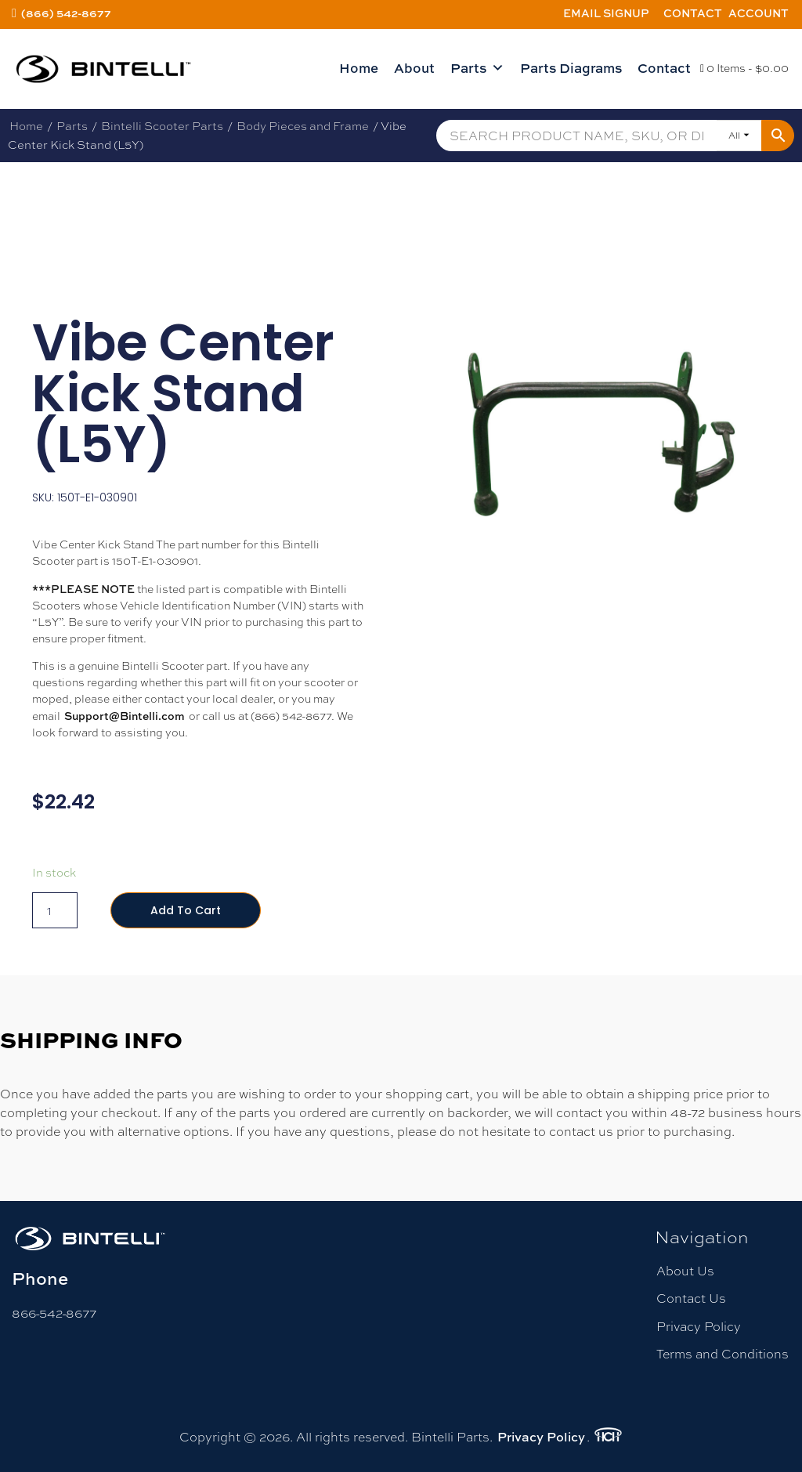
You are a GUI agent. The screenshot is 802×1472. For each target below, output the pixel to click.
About (414, 68)
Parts (477, 68)
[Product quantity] (55, 910)
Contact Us (691, 1298)
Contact (692, 12)
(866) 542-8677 (66, 12)
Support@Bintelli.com (124, 715)
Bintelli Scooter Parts (162, 125)
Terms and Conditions (722, 1354)
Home (358, 68)
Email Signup (606, 12)
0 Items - (744, 68)
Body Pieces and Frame (303, 125)
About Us (685, 1271)
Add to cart (185, 910)
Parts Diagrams (571, 68)
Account (758, 12)
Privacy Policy (698, 1326)
